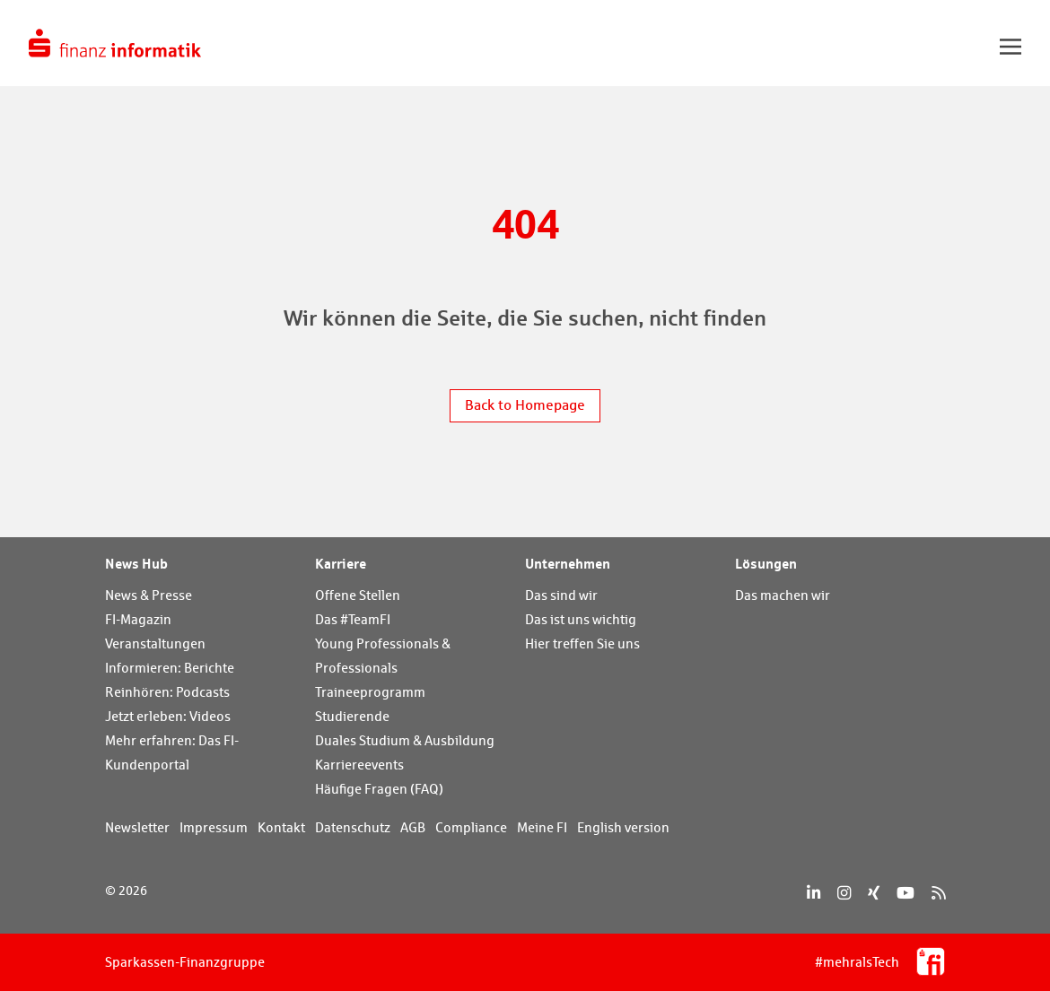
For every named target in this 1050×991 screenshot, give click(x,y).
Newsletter (137, 827)
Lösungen (766, 563)
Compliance (471, 827)
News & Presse (148, 595)
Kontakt (281, 827)
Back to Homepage (525, 404)
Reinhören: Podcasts (167, 692)
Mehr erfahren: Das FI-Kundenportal (172, 752)
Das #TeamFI (352, 619)
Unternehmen (567, 563)
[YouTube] (905, 892)
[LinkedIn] (813, 892)
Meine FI (542, 827)
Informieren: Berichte (169, 667)
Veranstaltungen (155, 643)
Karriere (340, 563)
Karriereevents (359, 764)
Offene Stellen (357, 595)
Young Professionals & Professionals (383, 655)
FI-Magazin (138, 619)
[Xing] (873, 892)
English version (623, 827)
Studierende (352, 716)
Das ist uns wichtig (580, 619)
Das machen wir (782, 595)
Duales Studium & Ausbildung (404, 740)
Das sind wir (561, 595)
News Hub (136, 563)
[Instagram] (844, 892)
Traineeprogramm (370, 692)
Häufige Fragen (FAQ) (379, 788)
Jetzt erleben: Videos (168, 716)
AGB (412, 827)
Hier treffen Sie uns (582, 643)
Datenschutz (352, 827)
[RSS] (938, 892)
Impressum (213, 827)
